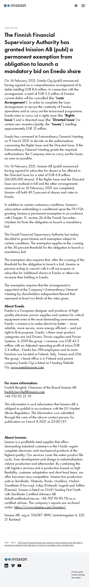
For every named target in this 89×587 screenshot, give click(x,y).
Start (7, 542)
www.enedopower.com (27, 367)
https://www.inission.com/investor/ (40, 507)
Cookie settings (77, 574)
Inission (15, 5)
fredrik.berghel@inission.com (25, 392)
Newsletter (76, 577)
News (13, 542)
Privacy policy (77, 571)
